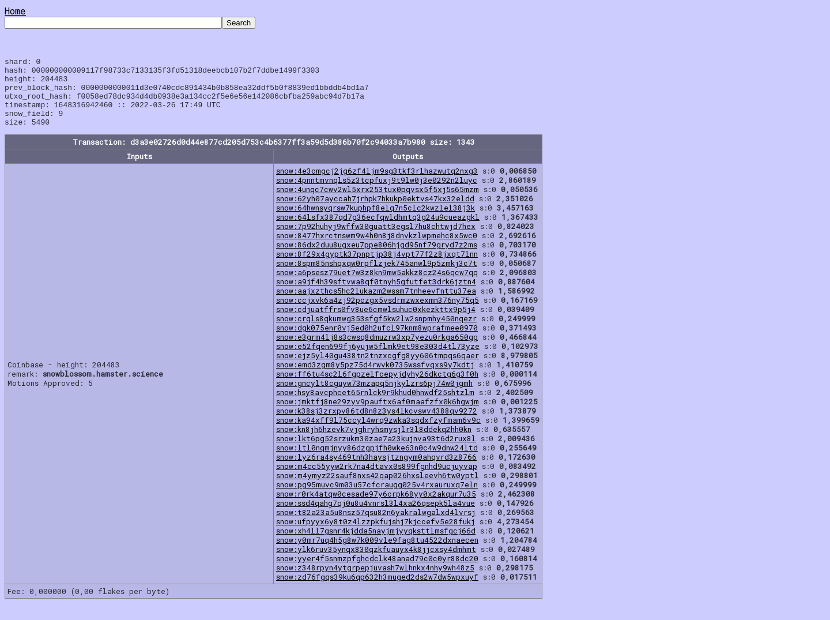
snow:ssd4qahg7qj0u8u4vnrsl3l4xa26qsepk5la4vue (375, 516)
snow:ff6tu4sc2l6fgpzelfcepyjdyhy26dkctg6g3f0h (377, 387)
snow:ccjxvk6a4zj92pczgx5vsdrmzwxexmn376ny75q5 (377, 313)
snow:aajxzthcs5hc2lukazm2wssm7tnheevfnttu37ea (376, 304)
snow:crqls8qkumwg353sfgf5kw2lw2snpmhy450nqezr (376, 332)
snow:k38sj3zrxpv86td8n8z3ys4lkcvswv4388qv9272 (376, 424)
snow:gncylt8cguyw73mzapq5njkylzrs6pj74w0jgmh (374, 396)
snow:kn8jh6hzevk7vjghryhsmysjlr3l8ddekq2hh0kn (373, 443)
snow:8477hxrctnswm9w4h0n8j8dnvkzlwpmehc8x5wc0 (376, 249)
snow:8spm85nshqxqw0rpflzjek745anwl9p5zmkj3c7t (376, 276)
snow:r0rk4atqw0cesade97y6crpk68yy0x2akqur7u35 (376, 507)
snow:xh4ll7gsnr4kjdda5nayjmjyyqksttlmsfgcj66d (376, 544)
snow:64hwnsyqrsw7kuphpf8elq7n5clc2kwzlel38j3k (375, 221)
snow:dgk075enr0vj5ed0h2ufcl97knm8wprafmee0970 (377, 341)
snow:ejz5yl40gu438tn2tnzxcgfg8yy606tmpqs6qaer (377, 369)
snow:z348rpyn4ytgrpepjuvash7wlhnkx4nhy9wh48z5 (375, 581)
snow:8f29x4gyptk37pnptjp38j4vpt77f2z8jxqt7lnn (377, 267)
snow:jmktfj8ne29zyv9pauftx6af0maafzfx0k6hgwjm (377, 415)
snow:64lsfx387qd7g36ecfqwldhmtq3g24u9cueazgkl (378, 230)
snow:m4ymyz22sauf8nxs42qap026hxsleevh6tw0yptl (377, 489)
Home (15, 11)
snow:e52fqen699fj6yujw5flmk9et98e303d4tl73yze (378, 360)
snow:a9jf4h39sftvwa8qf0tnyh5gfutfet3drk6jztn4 (376, 295)
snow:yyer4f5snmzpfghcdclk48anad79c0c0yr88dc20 (377, 572)
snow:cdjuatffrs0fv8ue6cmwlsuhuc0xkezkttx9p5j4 (376, 323)
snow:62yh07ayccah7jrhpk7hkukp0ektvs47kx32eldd (375, 212)
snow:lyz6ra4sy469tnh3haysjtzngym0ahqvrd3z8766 (376, 470)
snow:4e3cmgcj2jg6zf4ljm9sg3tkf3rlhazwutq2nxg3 (377, 184)
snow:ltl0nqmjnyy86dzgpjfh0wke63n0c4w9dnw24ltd (377, 461)
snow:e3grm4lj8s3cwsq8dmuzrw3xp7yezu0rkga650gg (377, 350)
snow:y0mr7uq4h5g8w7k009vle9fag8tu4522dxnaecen (377, 553)
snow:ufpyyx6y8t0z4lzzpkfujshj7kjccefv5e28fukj (375, 535)
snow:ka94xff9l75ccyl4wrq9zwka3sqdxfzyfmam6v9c (378, 433)
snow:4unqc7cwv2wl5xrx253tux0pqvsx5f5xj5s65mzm (377, 203)
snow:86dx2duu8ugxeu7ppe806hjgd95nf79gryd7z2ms (376, 258)
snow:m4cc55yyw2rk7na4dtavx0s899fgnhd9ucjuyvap (376, 479)
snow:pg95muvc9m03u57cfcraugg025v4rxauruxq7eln (377, 498)
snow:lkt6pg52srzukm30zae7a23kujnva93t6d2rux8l (376, 452)
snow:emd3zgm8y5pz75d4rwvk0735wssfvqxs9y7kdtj (375, 378)
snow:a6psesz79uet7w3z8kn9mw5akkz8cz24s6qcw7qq (377, 286)
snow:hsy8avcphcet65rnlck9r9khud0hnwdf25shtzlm (375, 406)
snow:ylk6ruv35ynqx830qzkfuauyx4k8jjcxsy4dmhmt (376, 563)
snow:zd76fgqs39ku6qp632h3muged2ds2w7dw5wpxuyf (377, 590)
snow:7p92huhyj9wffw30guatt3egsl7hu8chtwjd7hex (376, 240)
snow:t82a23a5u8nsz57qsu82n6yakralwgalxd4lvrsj (376, 526)
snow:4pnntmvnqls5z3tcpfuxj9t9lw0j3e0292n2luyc (376, 193)
